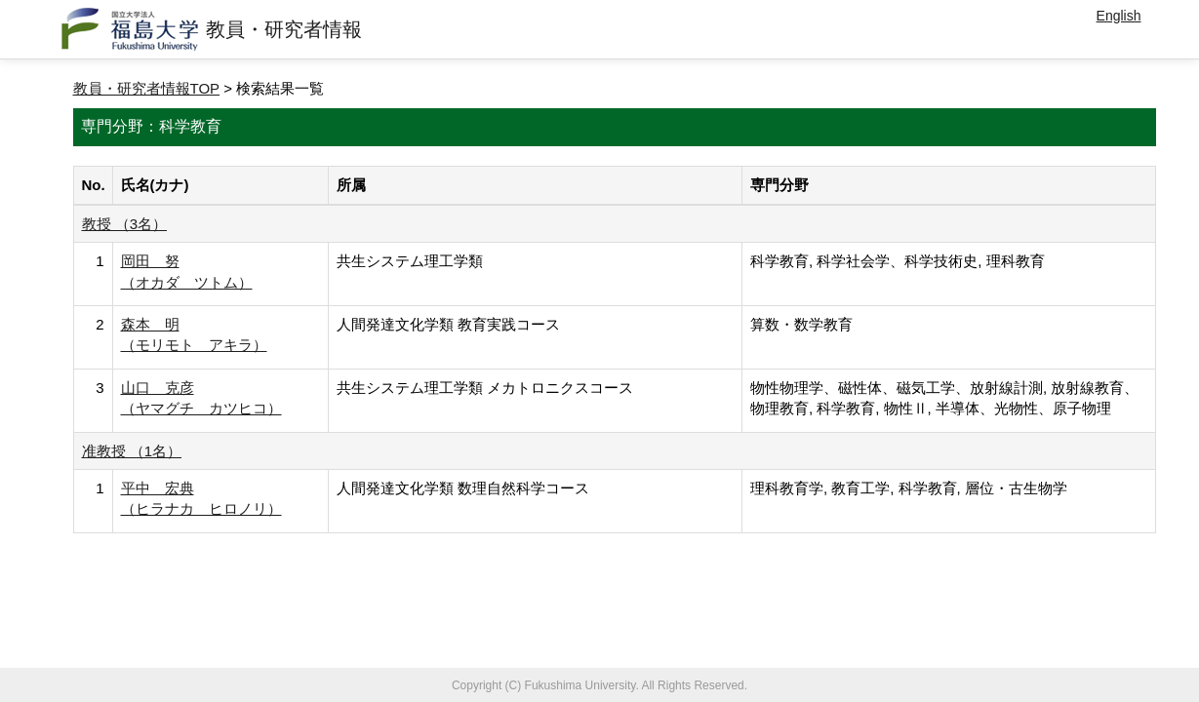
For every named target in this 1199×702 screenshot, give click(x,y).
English (1119, 15)
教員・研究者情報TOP (146, 88)
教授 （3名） (125, 223)
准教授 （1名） (132, 451)
